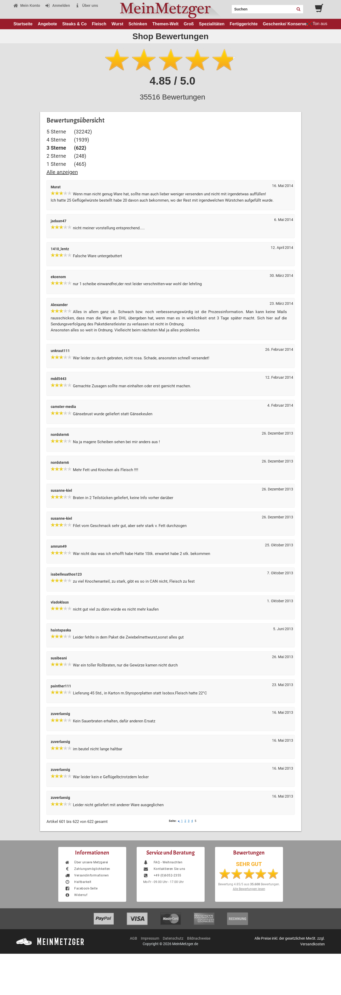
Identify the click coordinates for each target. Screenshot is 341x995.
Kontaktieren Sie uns (164, 869)
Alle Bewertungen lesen (249, 889)
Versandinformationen (87, 875)
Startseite (23, 24)
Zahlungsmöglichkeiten (87, 869)
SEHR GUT (249, 864)
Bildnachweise (198, 938)
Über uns (86, 5)
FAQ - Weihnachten (163, 862)
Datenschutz (173, 938)
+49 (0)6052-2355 (162, 875)
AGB (133, 938)
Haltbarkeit (78, 882)
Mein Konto (26, 5)
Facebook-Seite (81, 888)
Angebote (47, 24)
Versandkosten (312, 944)
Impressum (150, 938)
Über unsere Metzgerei (86, 862)
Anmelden (57, 5)
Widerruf (76, 895)
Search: (229, 7)
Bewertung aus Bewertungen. (249, 884)
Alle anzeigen (62, 172)
